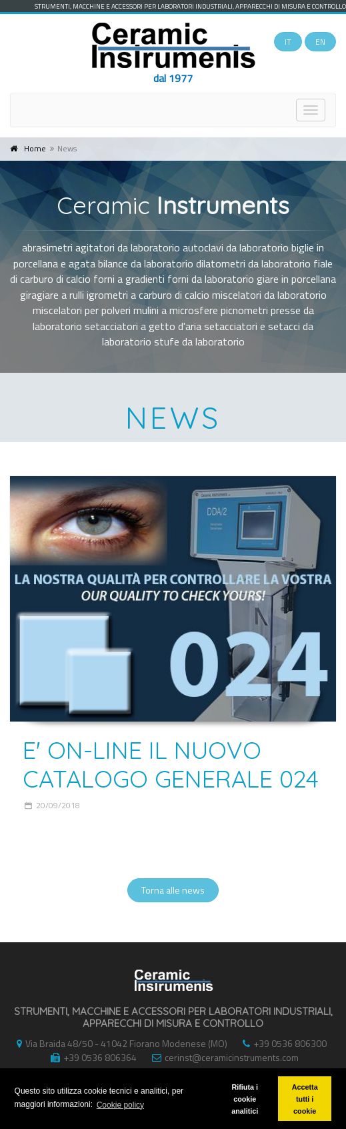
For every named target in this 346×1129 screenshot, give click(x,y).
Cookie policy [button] (120, 1105)
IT (288, 41)
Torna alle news (173, 890)
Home (35, 148)
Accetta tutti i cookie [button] (305, 1099)
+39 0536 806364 (90, 1057)
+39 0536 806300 (281, 1043)
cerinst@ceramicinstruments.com (222, 1057)
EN (320, 41)
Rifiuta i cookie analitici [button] (244, 1099)
